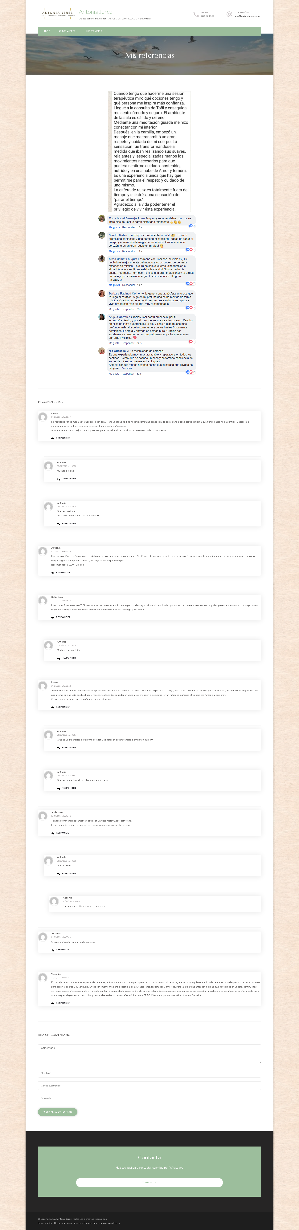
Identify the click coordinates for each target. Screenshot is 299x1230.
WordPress (114, 1223)
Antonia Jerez (96, 11)
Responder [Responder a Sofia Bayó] (63, 617)
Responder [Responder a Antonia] (69, 478)
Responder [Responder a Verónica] (63, 1003)
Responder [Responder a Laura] (63, 438)
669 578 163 (207, 16)
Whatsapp (147, 1182)
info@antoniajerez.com (248, 16)
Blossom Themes (82, 1223)
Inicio (47, 31)
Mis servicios (94, 31)
